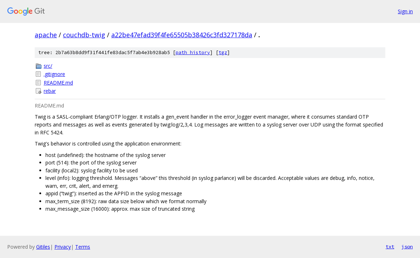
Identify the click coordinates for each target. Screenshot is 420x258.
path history (193, 52)
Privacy (62, 246)
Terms (82, 246)
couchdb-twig (84, 34)
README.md (58, 82)
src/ (48, 65)
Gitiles (43, 246)
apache (46, 34)
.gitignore (54, 74)
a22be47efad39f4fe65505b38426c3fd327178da (181, 34)
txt (390, 246)
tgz (223, 52)
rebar (50, 90)
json (407, 246)
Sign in (405, 11)
